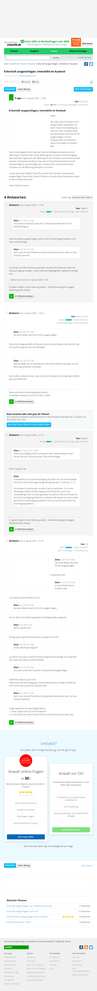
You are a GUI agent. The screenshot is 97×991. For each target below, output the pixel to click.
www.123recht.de (11, 64)
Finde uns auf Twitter (35, 965)
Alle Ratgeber (9, 980)
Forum (54, 51)
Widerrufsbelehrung (80, 975)
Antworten (10, 89)
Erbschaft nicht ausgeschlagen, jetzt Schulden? (27, 917)
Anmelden (8, 969)
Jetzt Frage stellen (25, 837)
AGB (51, 969)
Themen (14, 51)
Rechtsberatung (10, 965)
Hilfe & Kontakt (10, 961)
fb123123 (83, 102)
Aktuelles (53, 965)
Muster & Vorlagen (78, 51)
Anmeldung (54, 957)
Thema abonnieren (27, 76)
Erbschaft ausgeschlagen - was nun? (23, 911)
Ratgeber (38, 45)
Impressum (76, 961)
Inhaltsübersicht (10, 957)
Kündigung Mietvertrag (35, 976)
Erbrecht (31, 64)
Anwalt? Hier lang (84, 58)
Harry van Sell (82, 317)
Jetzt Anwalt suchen (71, 830)
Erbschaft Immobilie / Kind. (19, 922)
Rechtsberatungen (59, 45)
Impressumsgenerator (35, 972)
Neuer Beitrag (24, 89)
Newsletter (31, 957)
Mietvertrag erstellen (35, 980)
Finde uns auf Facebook (36, 969)
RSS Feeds (31, 961)
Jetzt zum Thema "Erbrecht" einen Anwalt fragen (29, 425)
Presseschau (9, 976)
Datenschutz (77, 965)
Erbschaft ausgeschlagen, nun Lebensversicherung (29, 906)
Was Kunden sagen (11, 972)
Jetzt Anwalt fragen (83, 89)
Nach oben (87, 866)
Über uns (76, 957)
